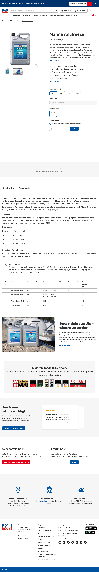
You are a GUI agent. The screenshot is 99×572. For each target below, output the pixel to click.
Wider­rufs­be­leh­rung (44, 545)
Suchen (74, 129)
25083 (5, 295)
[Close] (95, 3)
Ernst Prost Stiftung (64, 527)
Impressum (41, 527)
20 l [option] (61, 93)
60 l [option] (69, 93)
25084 (6, 301)
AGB (39, 533)
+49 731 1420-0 (22, 535)
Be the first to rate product (14, 428)
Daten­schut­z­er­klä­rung (44, 530)
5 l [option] (53, 93)
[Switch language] (78, 4)
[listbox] (73, 93)
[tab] (7, 71)
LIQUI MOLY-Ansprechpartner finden (16, 462)
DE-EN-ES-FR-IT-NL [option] (53, 113)
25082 (6, 290)
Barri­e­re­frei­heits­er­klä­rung (46, 536)
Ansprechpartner (44, 501)
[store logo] (8, 13)
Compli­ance (41, 539)
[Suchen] (37, 11)
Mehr (55, 60)
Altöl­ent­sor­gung (43, 551)
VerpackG (41, 548)
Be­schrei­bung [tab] (9, 188)
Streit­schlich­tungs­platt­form (46, 559)
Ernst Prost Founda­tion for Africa (68, 530)
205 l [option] (77, 93)
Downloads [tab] (24, 188)
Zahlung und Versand (44, 542)
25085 (6, 305)
